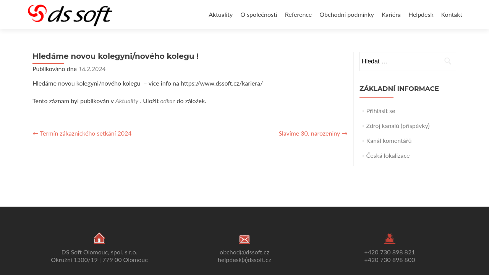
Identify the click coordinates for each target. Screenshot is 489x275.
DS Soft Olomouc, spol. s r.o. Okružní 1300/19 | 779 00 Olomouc (99, 255)
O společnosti (258, 14)
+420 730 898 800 (389, 259)
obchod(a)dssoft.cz (244, 252)
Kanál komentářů (389, 140)
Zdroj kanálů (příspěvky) (398, 125)
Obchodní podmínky (346, 14)
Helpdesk (421, 14)
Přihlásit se (380, 110)
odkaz (167, 100)
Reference (298, 14)
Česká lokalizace (388, 155)
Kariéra (391, 14)
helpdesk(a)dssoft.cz (244, 259)
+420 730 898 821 (389, 252)
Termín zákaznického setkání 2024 (82, 133)
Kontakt (451, 14)
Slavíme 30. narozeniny (313, 133)
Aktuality (221, 14)
